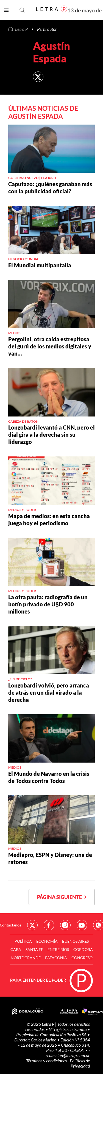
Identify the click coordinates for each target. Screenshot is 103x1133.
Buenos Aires (75, 941)
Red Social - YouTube (82, 925)
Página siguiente (61, 897)
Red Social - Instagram (65, 925)
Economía (47, 941)
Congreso (82, 957)
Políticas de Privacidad (80, 1063)
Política (23, 941)
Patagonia (56, 957)
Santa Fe (34, 949)
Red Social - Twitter (32, 925)
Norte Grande (26, 957)
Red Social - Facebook (49, 925)
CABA (15, 949)
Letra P (21, 29)
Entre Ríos (58, 949)
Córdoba (83, 949)
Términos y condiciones (47, 1060)
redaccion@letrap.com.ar (68, 1055)
